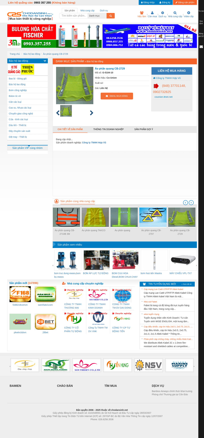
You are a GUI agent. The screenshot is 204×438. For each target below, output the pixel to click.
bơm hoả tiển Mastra (151, 273)
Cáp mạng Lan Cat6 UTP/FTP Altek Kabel (163, 289)
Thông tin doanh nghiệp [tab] (108, 129)
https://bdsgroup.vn (97, 424)
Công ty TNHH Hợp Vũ (167, 78)
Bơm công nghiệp (18, 90)
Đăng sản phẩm (184, 2)
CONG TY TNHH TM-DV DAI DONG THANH (121, 306)
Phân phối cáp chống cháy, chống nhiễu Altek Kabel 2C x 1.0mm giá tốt (169, 339)
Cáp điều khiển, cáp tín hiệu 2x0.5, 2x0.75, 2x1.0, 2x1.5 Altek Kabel (169, 326)
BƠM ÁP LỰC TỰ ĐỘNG (95, 273)
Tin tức (201, 11)
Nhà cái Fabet (150, 301)
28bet (45, 332)
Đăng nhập (148, 2)
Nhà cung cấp (175, 14)
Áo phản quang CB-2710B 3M (65, 232)
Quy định (201, 22)
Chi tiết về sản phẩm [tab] (70, 129)
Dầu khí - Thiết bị (17, 125)
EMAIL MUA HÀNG (117, 96)
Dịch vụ (163, 14)
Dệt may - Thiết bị (18, 137)
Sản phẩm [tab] (69, 10)
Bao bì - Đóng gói (18, 78)
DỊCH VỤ (158, 385)
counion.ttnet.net (163, 96)
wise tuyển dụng (151, 314)
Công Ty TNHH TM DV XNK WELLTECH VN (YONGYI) (97, 329)
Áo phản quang (122, 230)
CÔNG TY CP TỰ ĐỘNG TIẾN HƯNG (121, 329)
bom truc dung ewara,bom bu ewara (67, 275)
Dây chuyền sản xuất (19, 131)
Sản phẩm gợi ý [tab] (143, 129)
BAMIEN (15, 385)
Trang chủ (15, 54)
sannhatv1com (45, 305)
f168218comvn (20, 305)
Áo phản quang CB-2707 (151, 232)
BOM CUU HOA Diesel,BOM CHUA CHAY (125, 275)
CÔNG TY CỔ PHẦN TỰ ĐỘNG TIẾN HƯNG (73, 329)
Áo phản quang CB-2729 (55, 54)
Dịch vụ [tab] (104, 10)
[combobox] (105, 15)
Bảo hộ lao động (31, 54)
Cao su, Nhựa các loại (20, 107)
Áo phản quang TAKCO (93, 230)
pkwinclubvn (20, 332)
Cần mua (152, 14)
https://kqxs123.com (117, 424)
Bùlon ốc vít (15, 96)
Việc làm (141, 14)
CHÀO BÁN (65, 385)
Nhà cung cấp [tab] (87, 10)
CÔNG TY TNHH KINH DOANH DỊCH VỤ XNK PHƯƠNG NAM (96, 306)
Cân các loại (15, 102)
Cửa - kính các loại (18, 119)
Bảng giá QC (201, 35)
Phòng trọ (81, 424)
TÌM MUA (111, 385)
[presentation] (185, 202)
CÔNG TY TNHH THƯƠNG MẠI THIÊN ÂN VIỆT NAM (73, 306)
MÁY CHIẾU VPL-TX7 (181, 273)
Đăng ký (164, 2)
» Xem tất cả (186, 284)
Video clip (188, 14)
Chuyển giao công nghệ (21, 113)
